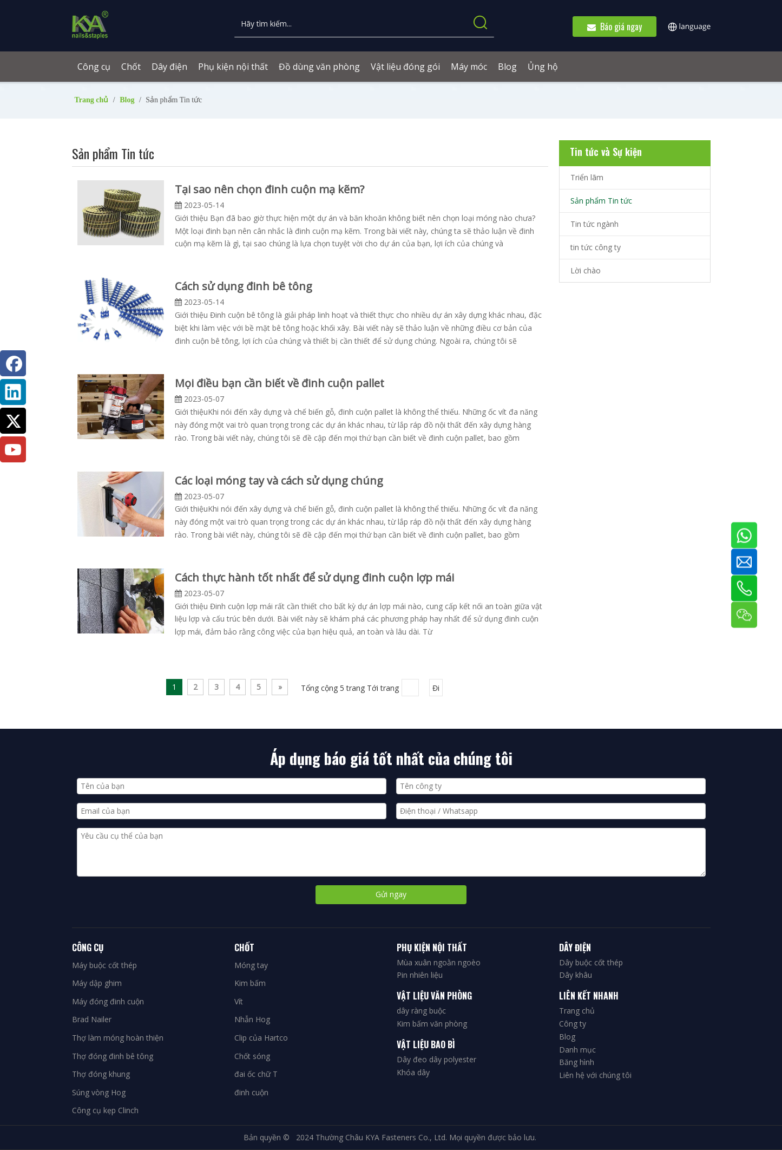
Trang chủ (577, 1010)
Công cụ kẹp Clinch (105, 1110)
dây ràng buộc (421, 1010)
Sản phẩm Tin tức (601, 200)
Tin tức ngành (594, 224)
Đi (435, 688)
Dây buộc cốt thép (591, 962)
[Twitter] (13, 421)
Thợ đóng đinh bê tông (112, 1056)
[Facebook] (13, 363)
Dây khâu (575, 975)
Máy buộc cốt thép (104, 965)
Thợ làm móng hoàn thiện (117, 1038)
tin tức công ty (595, 247)
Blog (567, 1036)
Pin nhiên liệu (420, 975)
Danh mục (577, 1049)
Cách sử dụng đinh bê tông (243, 286)
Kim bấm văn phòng (432, 1023)
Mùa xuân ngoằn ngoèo (439, 962)
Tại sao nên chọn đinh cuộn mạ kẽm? (269, 189)
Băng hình (576, 1062)
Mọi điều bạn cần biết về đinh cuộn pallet (279, 383)
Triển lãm (586, 177)
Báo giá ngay (614, 26)
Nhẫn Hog (252, 1019)
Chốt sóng (252, 1056)
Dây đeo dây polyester (436, 1059)
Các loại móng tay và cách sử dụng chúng (279, 480)
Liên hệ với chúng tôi (595, 1075)
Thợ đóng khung (101, 1074)
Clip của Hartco (261, 1038)
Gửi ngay (391, 894)
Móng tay (251, 965)
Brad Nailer (91, 1019)
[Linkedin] (13, 392)
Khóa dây (413, 1072)
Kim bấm (250, 983)
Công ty (572, 1023)
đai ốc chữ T (256, 1074)
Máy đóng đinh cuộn (108, 1001)
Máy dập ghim (97, 983)
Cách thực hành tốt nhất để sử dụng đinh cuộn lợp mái (314, 577)
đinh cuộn (251, 1092)
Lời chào (585, 270)
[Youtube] (13, 449)
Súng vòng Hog (99, 1092)
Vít (238, 1001)
